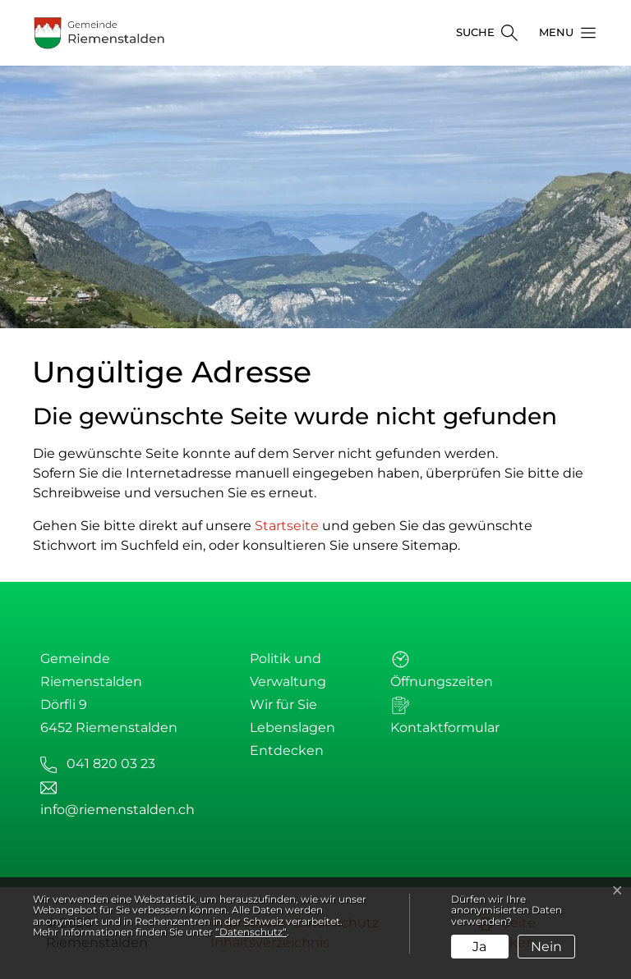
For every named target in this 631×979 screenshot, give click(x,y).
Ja (479, 946)
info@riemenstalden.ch (117, 809)
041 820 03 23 (111, 763)
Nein (546, 946)
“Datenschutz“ (251, 932)
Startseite (287, 525)
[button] (562, 33)
